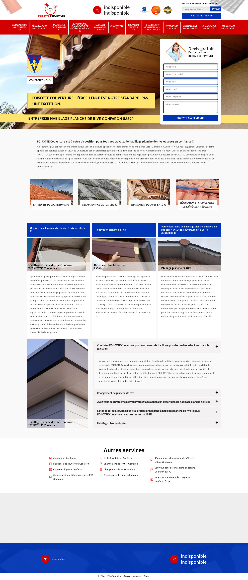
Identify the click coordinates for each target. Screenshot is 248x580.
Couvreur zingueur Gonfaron (68, 469)
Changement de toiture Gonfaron (121, 463)
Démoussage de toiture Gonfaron (121, 475)
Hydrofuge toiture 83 (172, 27)
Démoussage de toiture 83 (228, 27)
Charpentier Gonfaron (64, 458)
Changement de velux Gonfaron (120, 469)
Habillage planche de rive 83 (100, 27)
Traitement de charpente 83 (59, 27)
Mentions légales (142, 576)
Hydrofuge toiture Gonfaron (118, 458)
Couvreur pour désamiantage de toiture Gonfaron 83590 (175, 469)
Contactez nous (40, 80)
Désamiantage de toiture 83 (39, 27)
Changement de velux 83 (209, 27)
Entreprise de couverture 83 (19, 27)
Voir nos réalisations (202, 16)
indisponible (117, 7)
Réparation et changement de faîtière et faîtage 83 (79, 27)
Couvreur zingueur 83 (133, 27)
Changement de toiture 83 (190, 27)
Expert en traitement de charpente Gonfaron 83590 (172, 479)
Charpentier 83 (117, 27)
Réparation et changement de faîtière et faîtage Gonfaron (175, 460)
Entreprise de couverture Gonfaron (71, 463)
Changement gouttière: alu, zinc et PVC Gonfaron (73, 477)
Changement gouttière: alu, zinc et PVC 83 (152, 27)
